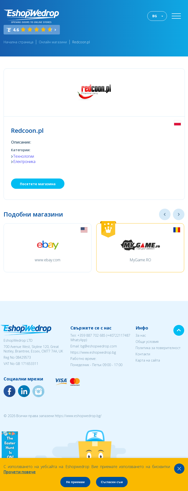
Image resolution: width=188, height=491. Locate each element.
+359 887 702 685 (91, 335)
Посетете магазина (38, 184)
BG (154, 16)
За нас (141, 335)
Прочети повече (20, 471)
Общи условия (147, 341)
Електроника (24, 161)
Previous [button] (165, 214)
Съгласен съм (112, 482)
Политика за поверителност (158, 348)
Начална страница (18, 42)
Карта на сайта (148, 360)
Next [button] (178, 214)
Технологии (23, 156)
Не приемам (75, 482)
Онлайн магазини (53, 42)
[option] (47, 247)
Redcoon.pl (81, 42)
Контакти (143, 354)
